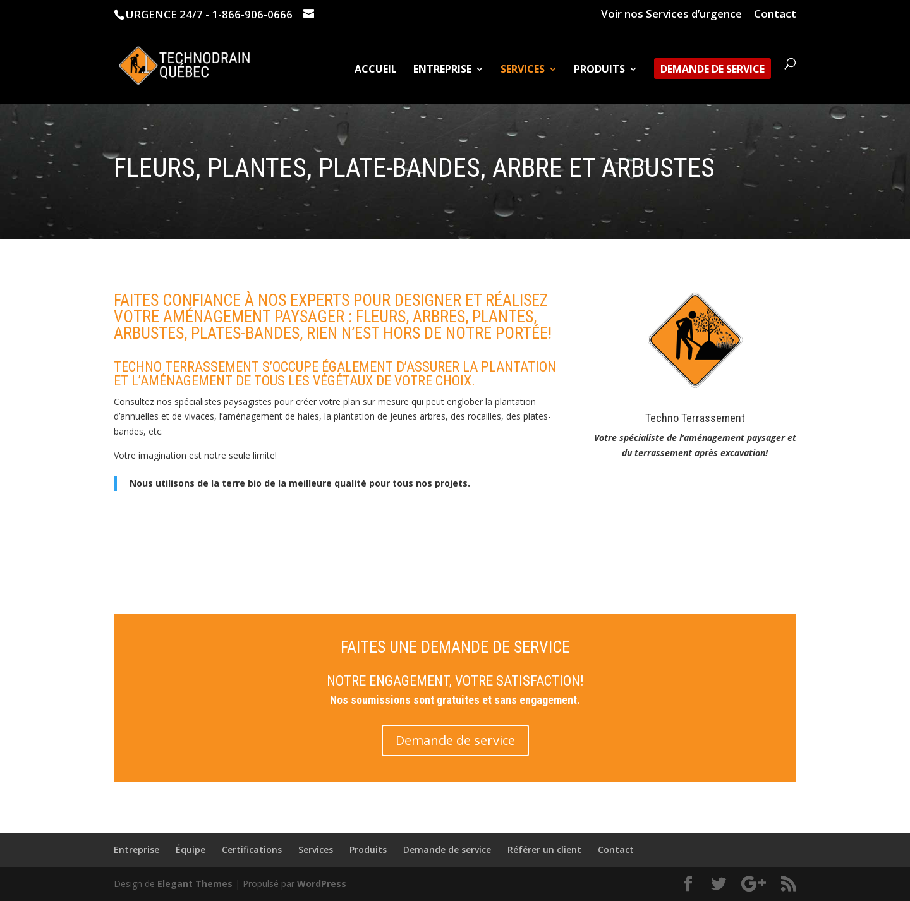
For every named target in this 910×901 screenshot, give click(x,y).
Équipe (190, 850)
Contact (775, 14)
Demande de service (712, 70)
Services (522, 70)
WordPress (321, 884)
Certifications (252, 850)
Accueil (376, 70)
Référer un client (544, 850)
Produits (599, 70)
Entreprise (442, 70)
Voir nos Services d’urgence (671, 14)
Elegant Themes (195, 884)
